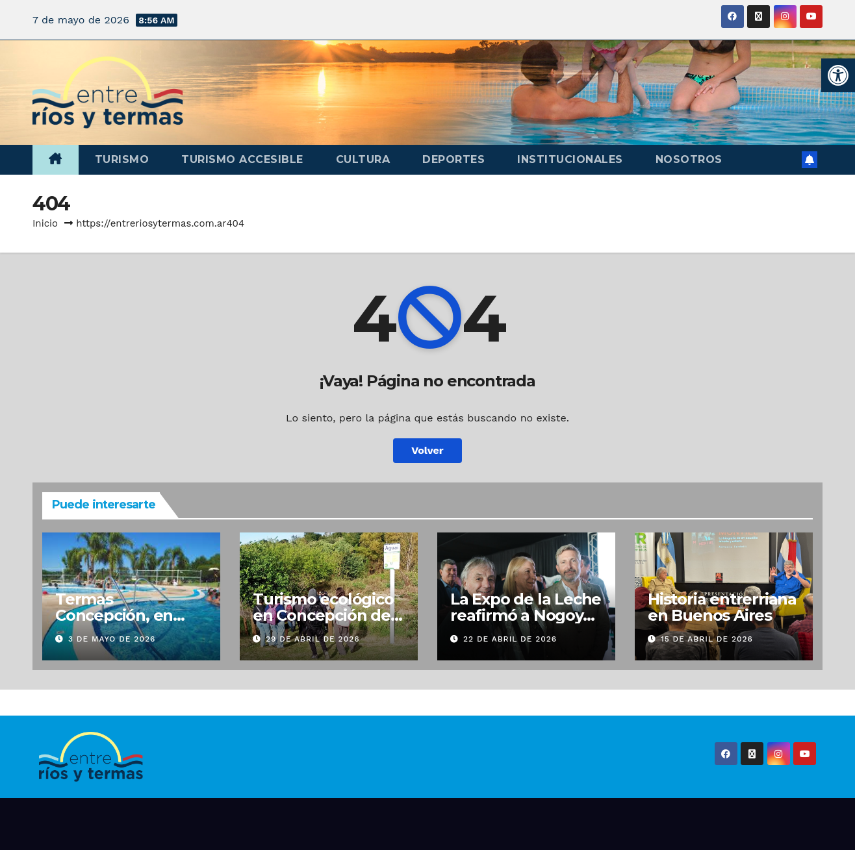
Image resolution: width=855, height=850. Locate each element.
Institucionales (570, 159)
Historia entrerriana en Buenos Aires (722, 607)
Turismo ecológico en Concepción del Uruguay (324, 615)
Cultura (363, 159)
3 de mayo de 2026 (111, 639)
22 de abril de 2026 (510, 639)
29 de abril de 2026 (313, 639)
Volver (427, 450)
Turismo (122, 159)
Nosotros (689, 159)
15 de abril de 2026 (707, 639)
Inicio (45, 223)
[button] (838, 75)
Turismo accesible (242, 159)
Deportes (453, 159)
